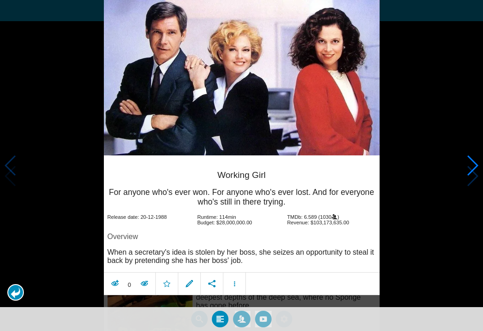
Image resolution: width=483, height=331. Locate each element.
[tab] (220, 316)
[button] (15, 292)
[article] (242, 225)
